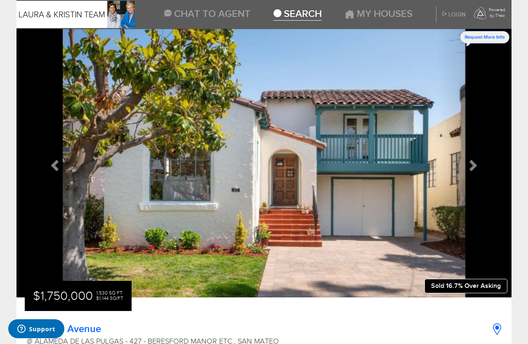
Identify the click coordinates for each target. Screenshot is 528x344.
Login (454, 15)
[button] (53, 163)
